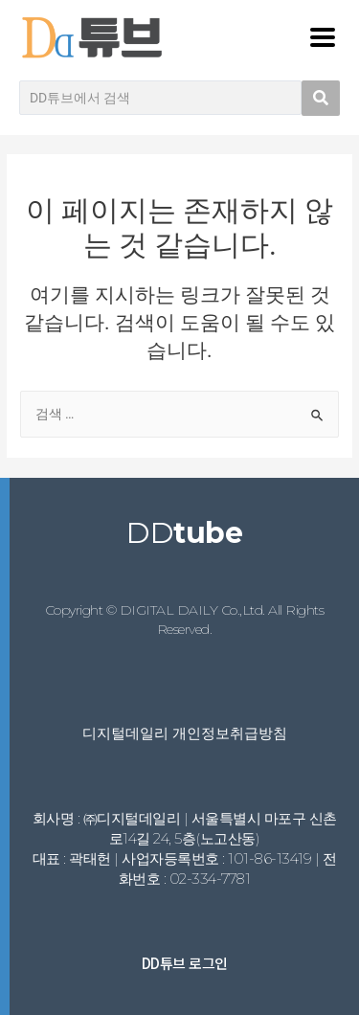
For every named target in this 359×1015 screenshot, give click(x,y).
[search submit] (321, 98)
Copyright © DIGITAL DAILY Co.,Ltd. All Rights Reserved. (185, 619)
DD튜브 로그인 (185, 963)
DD (184, 533)
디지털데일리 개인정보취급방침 (184, 733)
